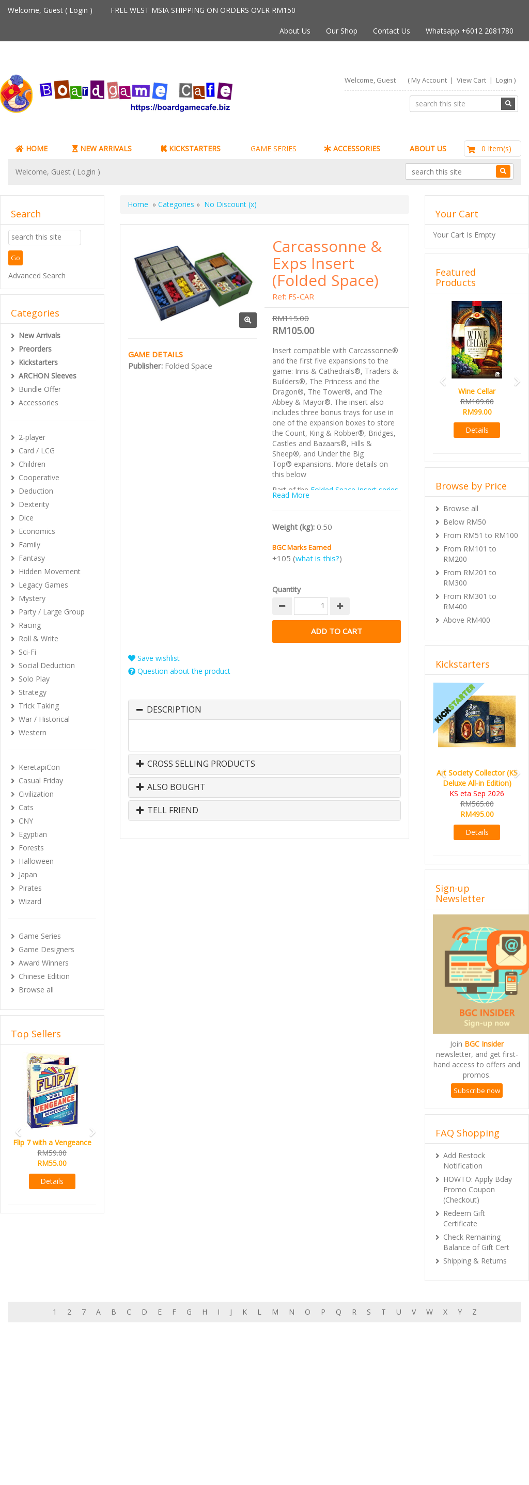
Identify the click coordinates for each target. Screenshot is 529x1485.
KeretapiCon (39, 767)
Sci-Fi (27, 652)
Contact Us (391, 31)
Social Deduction (47, 665)
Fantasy (32, 558)
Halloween (36, 861)
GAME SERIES (274, 148)
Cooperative (39, 477)
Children (32, 464)
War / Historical (44, 719)
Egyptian (33, 834)
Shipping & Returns (475, 1261)
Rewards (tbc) (51, 1423)
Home (138, 204)
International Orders (238, 1423)
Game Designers (46, 949)
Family (29, 544)
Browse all (36, 989)
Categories (176, 204)
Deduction (36, 491)
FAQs (37, 1433)
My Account (429, 80)
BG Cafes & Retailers (240, 1433)
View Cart (471, 80)
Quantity (286, 589)
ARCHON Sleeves (47, 376)
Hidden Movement (50, 571)
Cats (26, 807)
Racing (30, 625)
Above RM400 (466, 620)
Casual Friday (41, 780)
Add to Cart (336, 631)
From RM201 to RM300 (469, 577)
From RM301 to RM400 (469, 601)
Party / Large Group (52, 612)
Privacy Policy (227, 1443)
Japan (28, 874)
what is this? (317, 558)
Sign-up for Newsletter (406, 1392)
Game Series (40, 936)
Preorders (35, 349)
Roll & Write (38, 638)
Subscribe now (477, 1090)
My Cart (41, 1402)
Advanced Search (37, 275)
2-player (32, 437)
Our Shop (341, 31)
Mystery (32, 598)
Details (52, 1181)
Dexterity (34, 504)
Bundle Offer (40, 389)
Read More (290, 495)
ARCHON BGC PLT (126, 1464)
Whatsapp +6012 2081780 (470, 31)
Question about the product (179, 671)
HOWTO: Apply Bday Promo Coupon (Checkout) (477, 1189)
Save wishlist (154, 658)
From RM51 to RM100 (480, 535)
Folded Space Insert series (354, 490)
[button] (14, 1127)
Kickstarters (38, 362)
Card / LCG (37, 450)
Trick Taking (39, 705)
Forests (31, 847)
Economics (37, 531)
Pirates (30, 888)
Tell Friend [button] (167, 810)
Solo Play (34, 679)
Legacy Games (43, 585)
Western (32, 732)
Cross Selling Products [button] (195, 764)
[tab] (264, 710)
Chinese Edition (44, 976)
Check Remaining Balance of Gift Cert (476, 1242)
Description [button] (174, 710)
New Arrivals (39, 335)
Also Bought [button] (171, 787)
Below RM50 (464, 522)
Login (78, 10)
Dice (26, 518)
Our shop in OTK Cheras (245, 1402)
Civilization (36, 794)
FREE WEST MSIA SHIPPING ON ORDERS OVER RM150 (203, 10)
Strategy (32, 692)
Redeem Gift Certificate (464, 1218)
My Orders (46, 1412)
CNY (26, 821)
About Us (294, 31)
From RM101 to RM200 (469, 554)
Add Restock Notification (464, 1160)
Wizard (30, 901)
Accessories (38, 402)
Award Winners (44, 963)
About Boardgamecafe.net (249, 1392)
